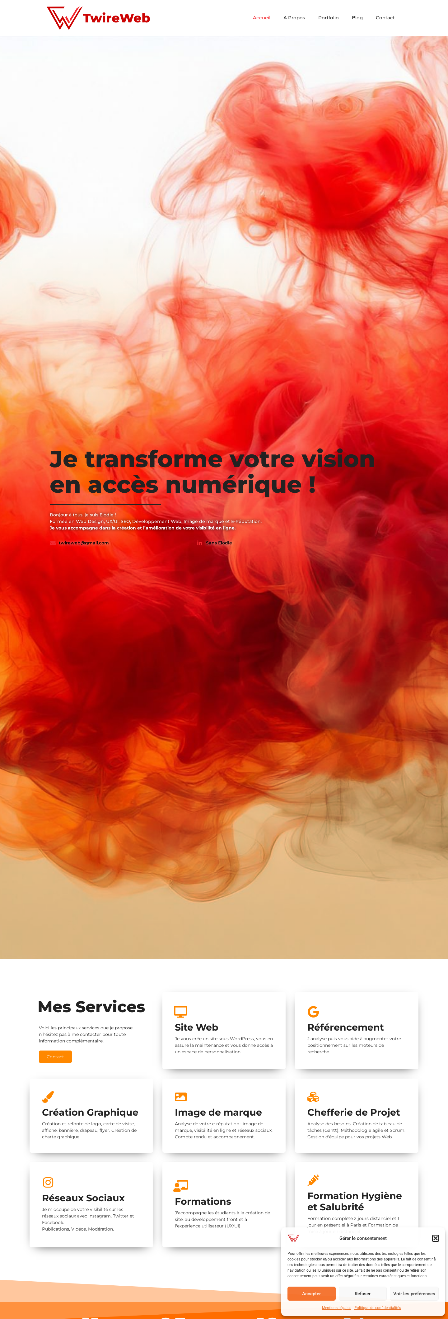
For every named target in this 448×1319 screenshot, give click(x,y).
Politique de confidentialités (377, 1308)
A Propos (294, 18)
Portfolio (328, 18)
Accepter (311, 1294)
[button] (435, 1238)
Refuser (363, 1294)
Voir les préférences (414, 1294)
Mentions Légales (336, 1308)
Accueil (261, 18)
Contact (385, 18)
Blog (357, 18)
